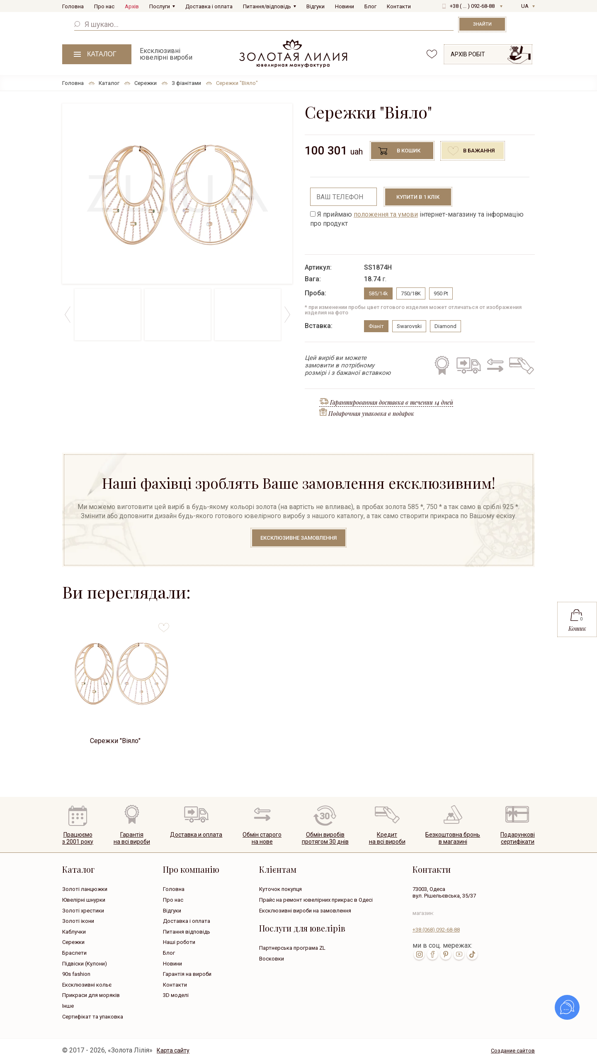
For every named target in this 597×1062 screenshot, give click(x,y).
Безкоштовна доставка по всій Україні (468, 365)
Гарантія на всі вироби (441, 365)
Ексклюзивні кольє (87, 985)
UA (525, 6)
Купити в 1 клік (417, 197)
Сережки (73, 942)
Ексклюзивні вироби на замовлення (305, 911)
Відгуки (315, 6)
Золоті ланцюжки (84, 889)
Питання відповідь (186, 932)
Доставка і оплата (209, 6)
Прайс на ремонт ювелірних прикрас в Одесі (316, 900)
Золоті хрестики (83, 911)
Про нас (104, 6)
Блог (370, 6)
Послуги (159, 6)
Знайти (482, 24)
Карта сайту (173, 1050)
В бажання (479, 150)
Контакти (399, 6)
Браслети (74, 953)
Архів (132, 6)
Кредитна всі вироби (387, 838)
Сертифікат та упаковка (92, 1017)
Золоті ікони (78, 921)
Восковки (271, 959)
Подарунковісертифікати (517, 838)
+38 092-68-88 (436, 930)
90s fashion (76, 974)
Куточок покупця (280, 889)
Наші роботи (179, 942)
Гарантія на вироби (187, 974)
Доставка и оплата (196, 834)
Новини (344, 6)
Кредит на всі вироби (519, 365)
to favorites (164, 624)
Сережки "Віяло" (115, 741)
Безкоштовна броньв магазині (452, 838)
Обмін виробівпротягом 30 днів (325, 838)
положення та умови (386, 214)
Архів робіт (468, 54)
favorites (431, 54)
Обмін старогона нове (262, 838)
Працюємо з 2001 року (77, 838)
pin (445, 954)
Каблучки (74, 932)
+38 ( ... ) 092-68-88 (472, 6)
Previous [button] (67, 314)
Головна (73, 6)
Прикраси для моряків (91, 995)
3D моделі (176, 995)
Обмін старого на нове (494, 365)
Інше (68, 1006)
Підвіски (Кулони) (84, 964)
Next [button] (287, 314)
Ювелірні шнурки (83, 900)
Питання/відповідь (267, 6)
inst (419, 954)
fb (432, 954)
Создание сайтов (513, 1050)
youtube (459, 954)
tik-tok (472, 954)
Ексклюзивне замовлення (298, 538)
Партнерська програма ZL (292, 948)
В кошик (408, 150)
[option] (177, 194)
